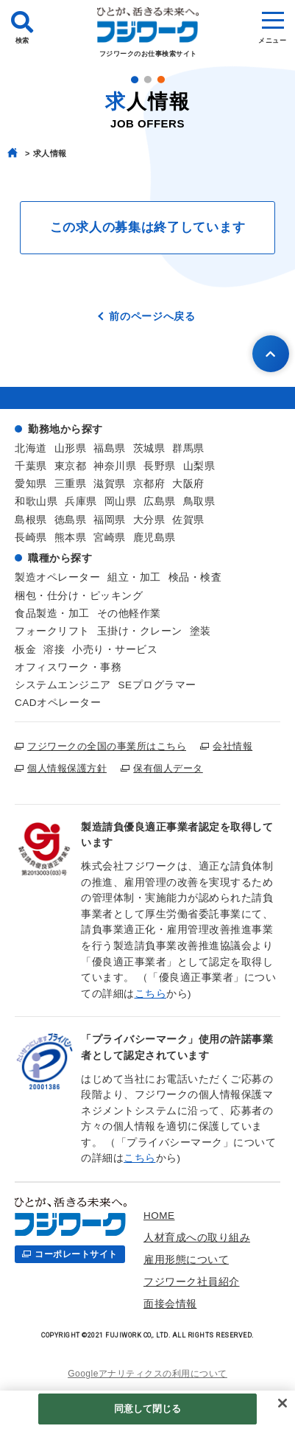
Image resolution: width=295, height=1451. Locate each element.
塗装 (200, 631)
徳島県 (70, 519)
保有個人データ (168, 768)
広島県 (159, 501)
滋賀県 (109, 483)
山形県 (70, 448)
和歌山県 (36, 501)
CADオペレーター (58, 702)
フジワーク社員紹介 (191, 1281)
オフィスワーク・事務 (68, 667)
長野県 (159, 466)
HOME (159, 1215)
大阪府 (188, 483)
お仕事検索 (231, 1304)
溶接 (54, 649)
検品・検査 (195, 577)
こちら (151, 993)
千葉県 (31, 466)
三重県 (70, 483)
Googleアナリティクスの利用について (147, 1373)
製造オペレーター (57, 577)
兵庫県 (81, 501)
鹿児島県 (154, 537)
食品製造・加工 (52, 613)
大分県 (149, 519)
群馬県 (188, 448)
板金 (25, 649)
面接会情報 (170, 1304)
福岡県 (109, 519)
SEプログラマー (157, 684)
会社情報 (232, 746)
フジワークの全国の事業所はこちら (106, 746)
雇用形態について (186, 1259)
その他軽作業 (129, 613)
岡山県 (120, 501)
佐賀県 (188, 519)
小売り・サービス (114, 649)
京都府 (149, 483)
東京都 (70, 466)
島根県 (31, 519)
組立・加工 (134, 577)
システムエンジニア (63, 684)
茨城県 (149, 448)
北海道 (31, 448)
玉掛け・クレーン (139, 631)
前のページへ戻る (152, 316)
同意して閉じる (148, 1408)
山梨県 (199, 466)
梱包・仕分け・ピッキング (79, 595)
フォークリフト (52, 631)
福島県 (109, 448)
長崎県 (31, 537)
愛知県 (31, 483)
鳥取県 (199, 501)
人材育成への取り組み (196, 1237)
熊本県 (70, 537)
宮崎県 (109, 537)
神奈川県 (114, 466)
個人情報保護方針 (67, 768)
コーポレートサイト (76, 1254)
